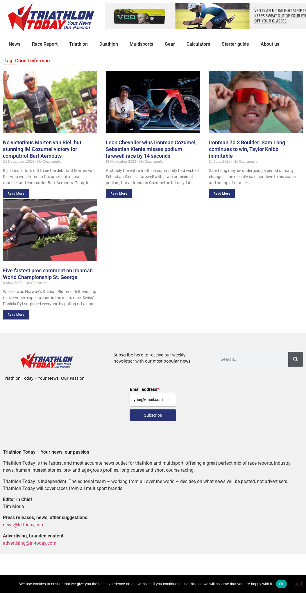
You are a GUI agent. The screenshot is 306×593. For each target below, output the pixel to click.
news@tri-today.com (23, 525)
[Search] (295, 359)
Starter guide (235, 44)
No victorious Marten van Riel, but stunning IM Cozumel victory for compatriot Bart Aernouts (42, 149)
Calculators (198, 44)
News (14, 44)
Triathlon (78, 44)
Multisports (141, 44)
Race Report (45, 44)
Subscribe (153, 415)
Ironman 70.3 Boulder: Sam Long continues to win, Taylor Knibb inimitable (247, 149)
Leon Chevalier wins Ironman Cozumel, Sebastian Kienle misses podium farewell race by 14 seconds (151, 149)
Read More (16, 193)
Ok (281, 584)
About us (270, 44)
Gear (170, 44)
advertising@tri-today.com (29, 543)
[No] (297, 583)
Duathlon (108, 44)
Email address (144, 389)
